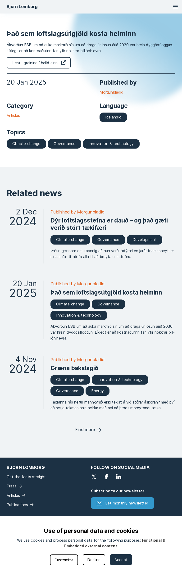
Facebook (106, 477)
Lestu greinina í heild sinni (35, 62)
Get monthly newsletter (126, 503)
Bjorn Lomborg (22, 6)
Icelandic (113, 117)
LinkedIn (119, 477)
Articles (13, 115)
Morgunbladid (111, 92)
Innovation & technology (111, 143)
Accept (121, 559)
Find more (85, 429)
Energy (97, 390)
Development (144, 239)
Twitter (94, 477)
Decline (93, 559)
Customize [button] (64, 560)
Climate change (26, 143)
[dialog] (91, 544)
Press (11, 486)
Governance (65, 143)
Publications (17, 504)
